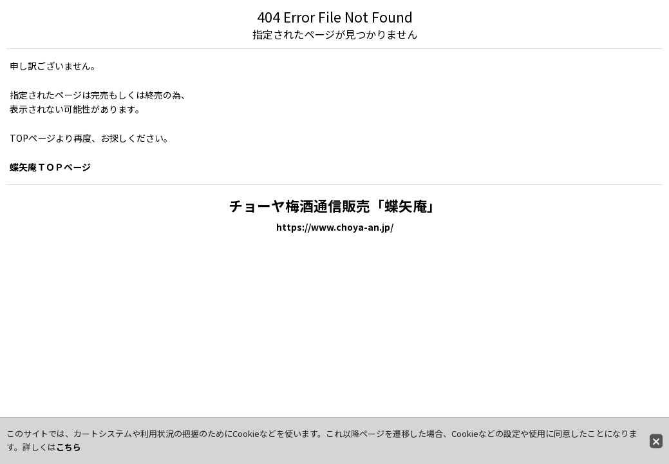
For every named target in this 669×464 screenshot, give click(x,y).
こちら (68, 447)
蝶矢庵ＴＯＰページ (50, 166)
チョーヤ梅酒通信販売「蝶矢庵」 (335, 205)
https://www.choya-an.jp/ (334, 226)
